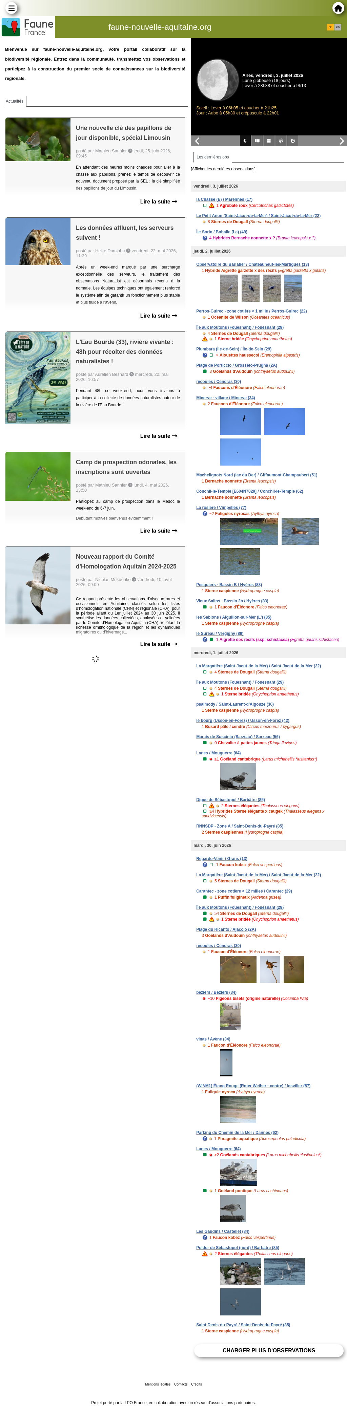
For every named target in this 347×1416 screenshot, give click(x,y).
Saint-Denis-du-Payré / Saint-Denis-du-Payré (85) (243, 1325)
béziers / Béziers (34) (216, 992)
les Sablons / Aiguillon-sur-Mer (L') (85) (233, 617)
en (338, 27)
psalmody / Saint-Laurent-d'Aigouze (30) (235, 704)
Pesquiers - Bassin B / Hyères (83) (229, 584)
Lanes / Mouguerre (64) (218, 753)
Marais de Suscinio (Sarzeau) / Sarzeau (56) (238, 736)
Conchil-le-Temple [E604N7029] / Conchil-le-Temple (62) (249, 491)
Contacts (180, 1384)
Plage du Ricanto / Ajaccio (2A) (226, 929)
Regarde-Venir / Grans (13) (221, 858)
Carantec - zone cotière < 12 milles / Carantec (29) (244, 891)
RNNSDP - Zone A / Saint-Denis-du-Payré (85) (239, 826)
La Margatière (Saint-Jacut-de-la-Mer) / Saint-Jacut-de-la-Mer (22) (258, 666)
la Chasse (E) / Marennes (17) (224, 199)
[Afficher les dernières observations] (223, 169)
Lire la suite (158, 202)
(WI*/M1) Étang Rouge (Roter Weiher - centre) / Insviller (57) (253, 1086)
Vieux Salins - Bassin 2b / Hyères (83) (232, 601)
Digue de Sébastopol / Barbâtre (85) (230, 799)
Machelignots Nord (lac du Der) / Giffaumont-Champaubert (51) (256, 475)
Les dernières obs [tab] (213, 157)
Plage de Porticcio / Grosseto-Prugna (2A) (236, 365)
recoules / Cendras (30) (218, 381)
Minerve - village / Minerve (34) (225, 397)
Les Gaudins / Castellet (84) (222, 1231)
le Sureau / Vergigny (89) (219, 633)
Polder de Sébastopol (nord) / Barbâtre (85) (237, 1247)
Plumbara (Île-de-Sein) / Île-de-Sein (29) (233, 349)
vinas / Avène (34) (213, 1039)
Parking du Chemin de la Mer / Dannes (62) (237, 1132)
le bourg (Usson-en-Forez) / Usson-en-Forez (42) (242, 720)
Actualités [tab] (14, 101)
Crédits (196, 1384)
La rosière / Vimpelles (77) (221, 507)
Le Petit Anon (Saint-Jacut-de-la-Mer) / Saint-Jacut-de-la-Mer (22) (258, 215)
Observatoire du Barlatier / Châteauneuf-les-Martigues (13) (252, 264)
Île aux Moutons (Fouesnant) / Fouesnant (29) (240, 327)
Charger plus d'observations (269, 1350)
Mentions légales (157, 1384)
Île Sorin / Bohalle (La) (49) (221, 232)
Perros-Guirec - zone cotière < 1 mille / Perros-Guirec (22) (251, 311)
